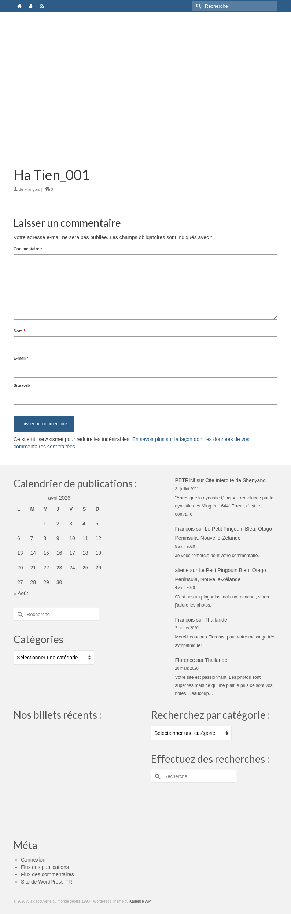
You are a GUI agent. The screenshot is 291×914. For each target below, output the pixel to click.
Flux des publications (45, 867)
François (32, 189)
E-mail (21, 358)
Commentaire (28, 249)
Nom (19, 331)
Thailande (216, 620)
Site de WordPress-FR (46, 882)
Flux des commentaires (47, 874)
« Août (21, 593)
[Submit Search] (197, 6)
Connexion (33, 860)
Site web (22, 385)
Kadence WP (140, 901)
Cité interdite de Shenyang (235, 480)
